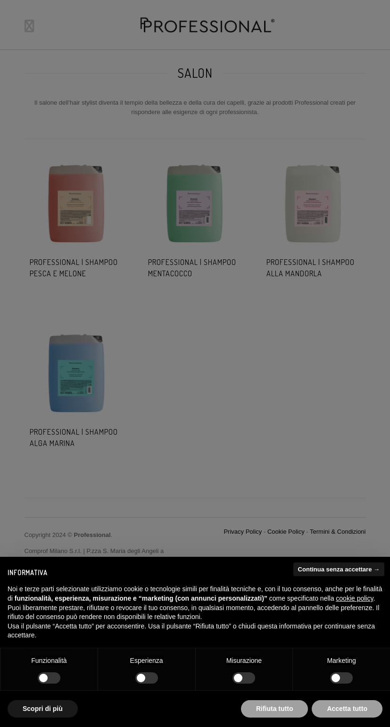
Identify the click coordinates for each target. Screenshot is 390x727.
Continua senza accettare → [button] (339, 569)
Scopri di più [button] (43, 708)
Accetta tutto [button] (347, 708)
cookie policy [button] (354, 598)
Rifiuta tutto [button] (274, 708)
